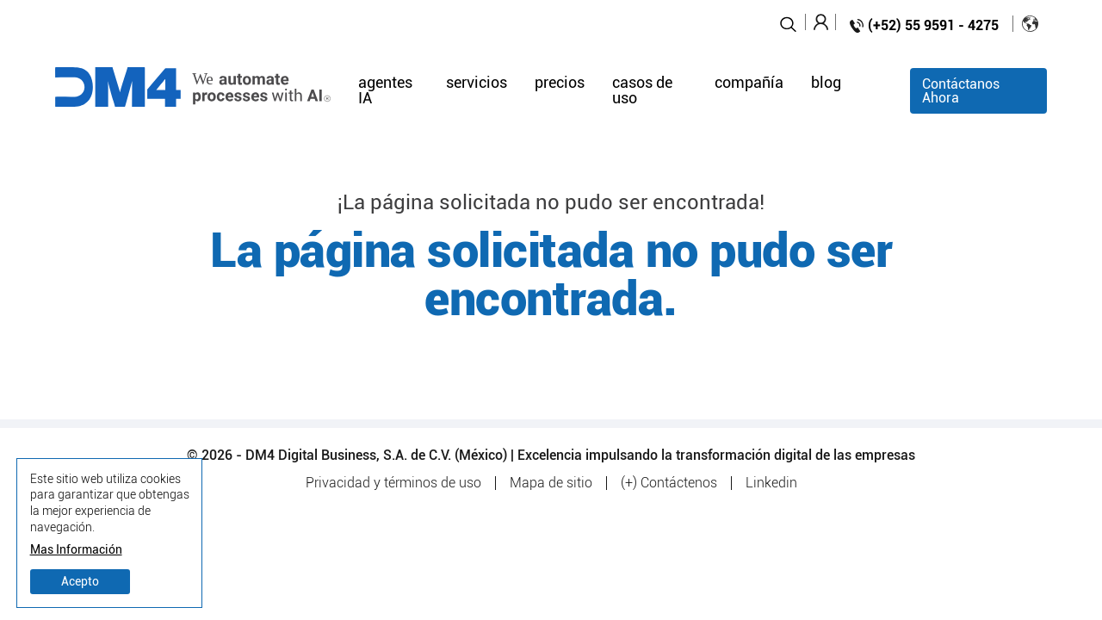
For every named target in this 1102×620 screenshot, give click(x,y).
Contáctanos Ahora (961, 91)
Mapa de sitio (551, 483)
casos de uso (642, 91)
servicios (476, 83)
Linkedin (771, 483)
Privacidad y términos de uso (393, 483)
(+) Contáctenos (669, 483)
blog (826, 83)
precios (560, 83)
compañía (749, 83)
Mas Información (76, 549)
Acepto (80, 581)
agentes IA (385, 91)
